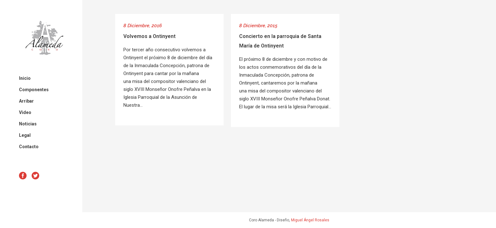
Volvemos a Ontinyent (149, 36)
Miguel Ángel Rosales (310, 220)
